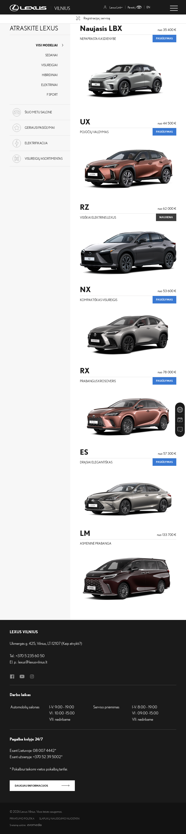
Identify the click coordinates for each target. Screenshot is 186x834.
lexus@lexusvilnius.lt (32, 662)
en (148, 7)
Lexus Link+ (113, 7)
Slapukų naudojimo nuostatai (59, 818)
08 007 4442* (44, 750)
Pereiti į (134, 7)
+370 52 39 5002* (47, 756)
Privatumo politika (22, 818)
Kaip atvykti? (71, 643)
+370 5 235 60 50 (30, 655)
